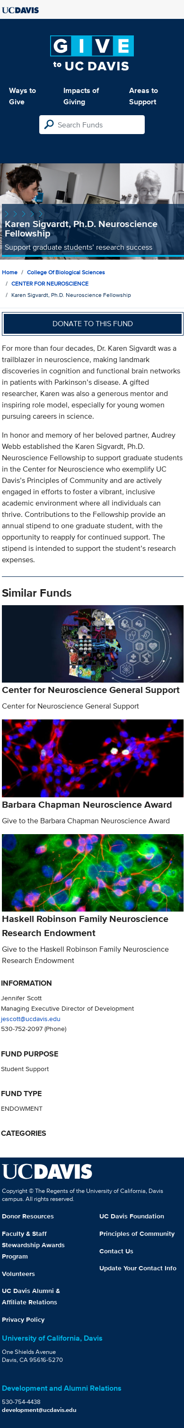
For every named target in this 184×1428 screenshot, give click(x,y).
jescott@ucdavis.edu (31, 1018)
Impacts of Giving (81, 96)
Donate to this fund (93, 323)
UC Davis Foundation (131, 1216)
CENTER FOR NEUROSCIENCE (49, 283)
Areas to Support (143, 96)
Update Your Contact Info (137, 1268)
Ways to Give (22, 96)
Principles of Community (137, 1233)
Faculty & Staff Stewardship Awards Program (33, 1245)
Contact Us (116, 1251)
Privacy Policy (23, 1319)
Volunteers (18, 1273)
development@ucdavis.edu (39, 1409)
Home (10, 272)
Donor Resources (28, 1216)
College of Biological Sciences (66, 272)
